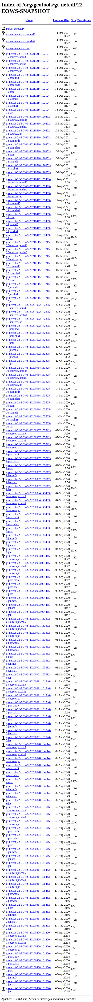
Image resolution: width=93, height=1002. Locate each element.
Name (29, 20)
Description (84, 20)
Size (73, 20)
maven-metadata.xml (18, 48)
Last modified (61, 20)
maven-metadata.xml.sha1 (20, 41)
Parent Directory (15, 28)
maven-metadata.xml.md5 (20, 34)
